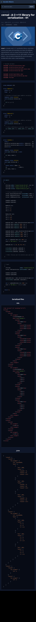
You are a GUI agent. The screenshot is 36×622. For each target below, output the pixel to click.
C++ (3, 24)
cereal (15, 24)
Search (31, 6)
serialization (9, 24)
